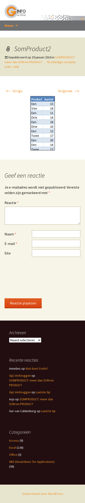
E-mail (11, 243)
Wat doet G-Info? (37, 368)
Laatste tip (43, 392)
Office (13, 455)
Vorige (13, 91)
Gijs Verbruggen (20, 376)
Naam (10, 234)
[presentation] (23, 277)
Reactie (12, 202)
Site (8, 253)
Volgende (69, 91)
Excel (12, 448)
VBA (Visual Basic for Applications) (32, 462)
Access (14, 440)
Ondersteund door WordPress (42, 494)
